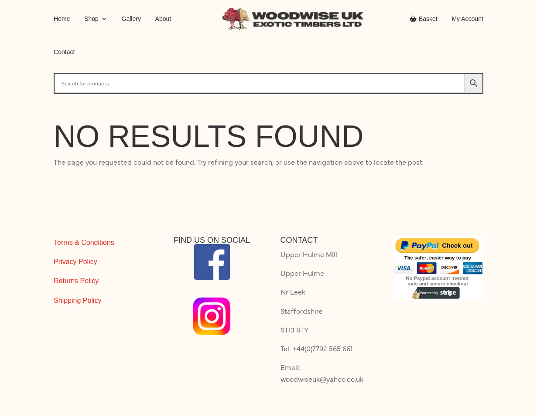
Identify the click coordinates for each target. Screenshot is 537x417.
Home (62, 18)
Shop (91, 18)
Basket (424, 18)
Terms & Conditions (84, 242)
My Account (467, 18)
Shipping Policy (77, 300)
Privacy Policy (75, 261)
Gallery (131, 18)
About (163, 18)
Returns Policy (76, 281)
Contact (64, 51)
